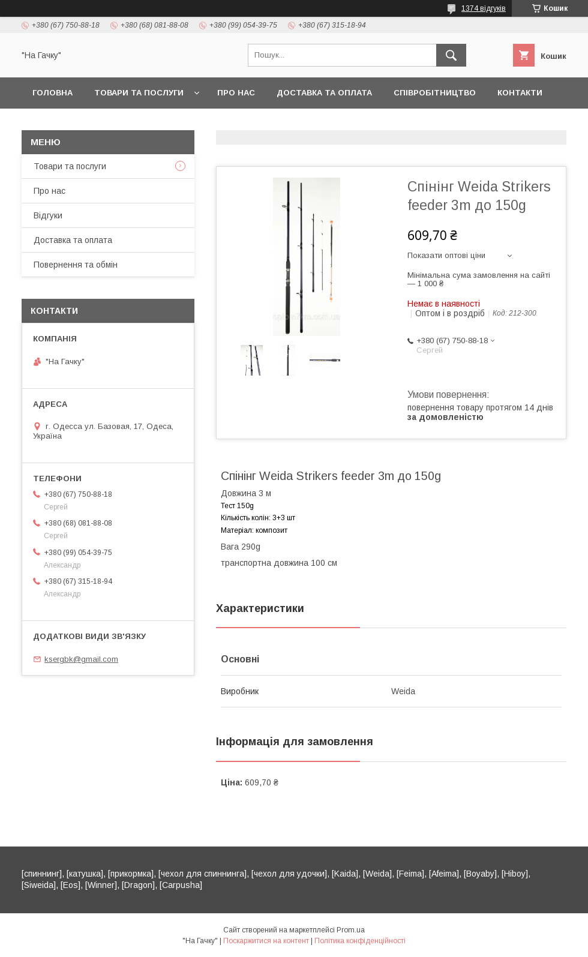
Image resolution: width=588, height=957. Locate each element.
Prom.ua (351, 930)
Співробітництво (435, 92)
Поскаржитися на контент (266, 941)
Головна (52, 92)
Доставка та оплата (324, 92)
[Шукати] (451, 55)
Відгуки (48, 215)
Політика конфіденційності (360, 941)
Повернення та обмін (76, 264)
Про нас (236, 92)
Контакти (519, 92)
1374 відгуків (483, 8)
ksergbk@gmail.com (81, 659)
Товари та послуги (139, 92)
